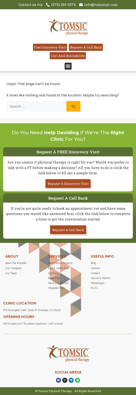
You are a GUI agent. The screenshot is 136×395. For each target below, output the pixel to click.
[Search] (73, 106)
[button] (68, 66)
